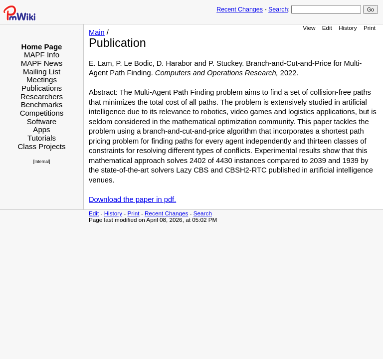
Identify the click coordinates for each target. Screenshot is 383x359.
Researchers (41, 96)
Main (97, 32)
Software (41, 121)
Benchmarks (42, 104)
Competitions (42, 113)
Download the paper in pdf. (132, 199)
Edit (327, 27)
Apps (41, 129)
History (348, 27)
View (309, 27)
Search (278, 9)
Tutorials (41, 138)
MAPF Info (41, 54)
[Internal (41, 161)
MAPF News (42, 63)
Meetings (41, 79)
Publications (41, 88)
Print (370, 27)
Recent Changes (239, 9)
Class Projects (41, 146)
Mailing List (41, 71)
